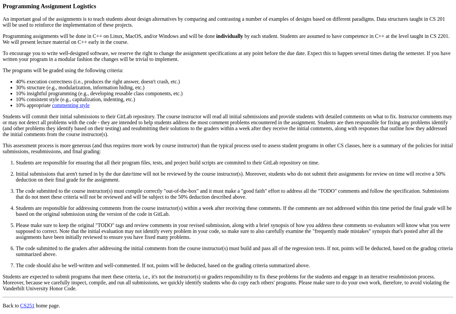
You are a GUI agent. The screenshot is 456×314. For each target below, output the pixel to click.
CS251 (27, 305)
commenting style (70, 105)
